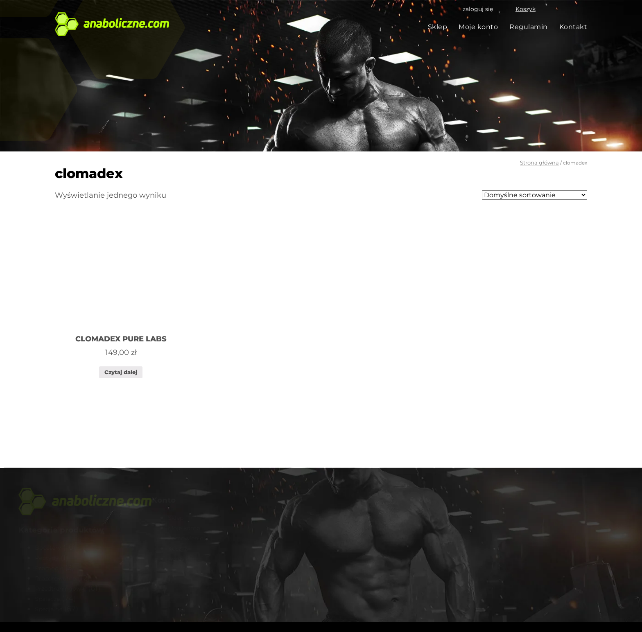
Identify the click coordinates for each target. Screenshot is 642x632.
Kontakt (573, 27)
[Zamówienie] (534, 195)
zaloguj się (478, 9)
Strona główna (539, 162)
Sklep (438, 27)
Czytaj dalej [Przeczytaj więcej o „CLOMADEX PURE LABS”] (120, 372)
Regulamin (528, 27)
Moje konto (478, 27)
